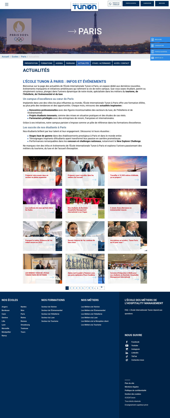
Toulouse (24, 328)
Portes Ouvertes (131, 3)
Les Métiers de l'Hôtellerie (91, 314)
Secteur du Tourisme (49, 321)
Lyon (4, 325)
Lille (3, 321)
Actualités (83, 63)
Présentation (31, 63)
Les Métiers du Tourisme (91, 325)
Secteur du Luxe (48, 318)
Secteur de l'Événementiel (51, 310)
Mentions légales (132, 387)
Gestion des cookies (133, 394)
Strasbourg (25, 325)
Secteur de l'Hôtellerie (50, 314)
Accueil (5, 56)
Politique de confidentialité (135, 390)
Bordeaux (5, 310)
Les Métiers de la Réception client (94, 321)
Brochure (162, 3)
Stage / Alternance (101, 63)
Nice (22, 310)
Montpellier (6, 332)
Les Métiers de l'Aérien (90, 307)
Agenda (59, 63)
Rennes (24, 321)
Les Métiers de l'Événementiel (93, 310)
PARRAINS (70, 63)
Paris (23, 56)
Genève (5, 318)
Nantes (23, 307)
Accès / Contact (121, 63)
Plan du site (129, 383)
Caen (4, 314)
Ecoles (15, 56)
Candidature (147, 3)
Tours (23, 332)
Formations (46, 63)
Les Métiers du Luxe (89, 318)
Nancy (4, 336)
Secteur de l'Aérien (49, 307)
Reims (23, 318)
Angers (5, 307)
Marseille (5, 328)
